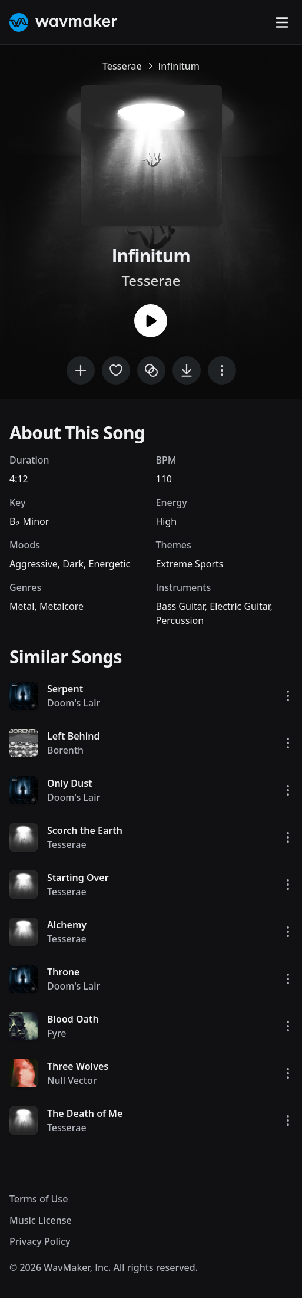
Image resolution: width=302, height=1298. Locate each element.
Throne (63, 971)
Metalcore (61, 606)
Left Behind (73, 735)
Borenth (65, 750)
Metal (21, 606)
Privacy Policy (39, 1241)
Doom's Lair (73, 702)
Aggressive (33, 563)
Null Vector (72, 1080)
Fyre (57, 1033)
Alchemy (67, 924)
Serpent (65, 688)
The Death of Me (84, 1113)
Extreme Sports (190, 563)
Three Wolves (77, 1066)
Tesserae (122, 66)
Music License (40, 1220)
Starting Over (78, 877)
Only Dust (69, 783)
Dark (73, 563)
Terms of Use (38, 1198)
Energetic (110, 563)
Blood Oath (73, 1019)
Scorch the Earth (84, 830)
